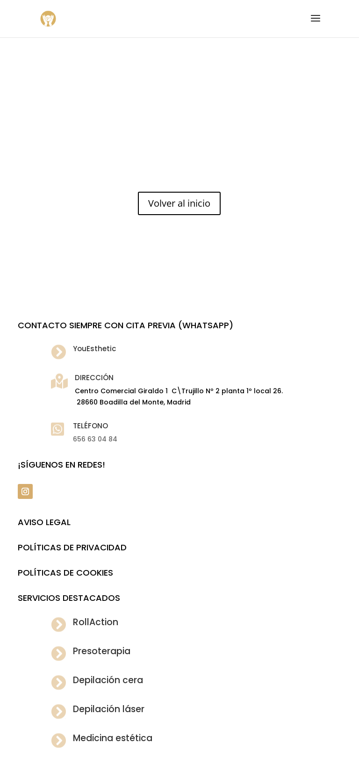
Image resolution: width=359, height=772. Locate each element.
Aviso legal (44, 522)
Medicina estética (112, 738)
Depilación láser (108, 709)
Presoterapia (101, 651)
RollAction (95, 622)
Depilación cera (108, 680)
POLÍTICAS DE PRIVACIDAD (72, 547)
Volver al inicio (179, 203)
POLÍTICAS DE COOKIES (65, 572)
